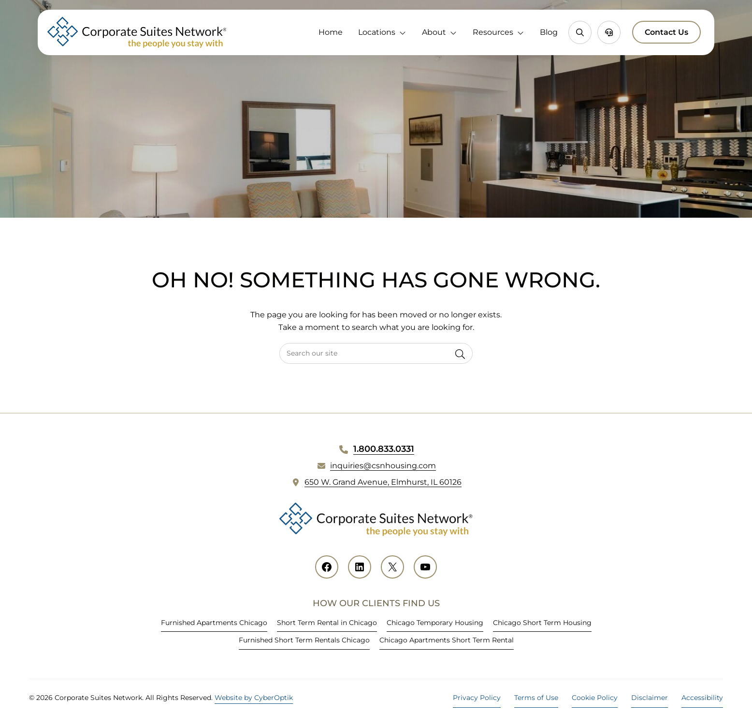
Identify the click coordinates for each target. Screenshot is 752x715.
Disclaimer (649, 697)
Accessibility (702, 697)
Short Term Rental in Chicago (327, 622)
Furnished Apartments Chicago (214, 622)
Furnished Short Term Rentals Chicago (304, 640)
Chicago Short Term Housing (542, 622)
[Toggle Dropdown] (404, 32)
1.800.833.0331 (383, 448)
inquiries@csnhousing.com (383, 465)
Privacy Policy (477, 697)
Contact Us (666, 32)
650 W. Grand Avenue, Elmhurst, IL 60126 (383, 482)
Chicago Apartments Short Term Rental (446, 640)
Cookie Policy (595, 697)
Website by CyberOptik (254, 697)
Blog (549, 32)
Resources (493, 32)
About (434, 32)
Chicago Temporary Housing (435, 622)
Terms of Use (536, 697)
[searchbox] (376, 353)
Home (330, 32)
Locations (376, 32)
